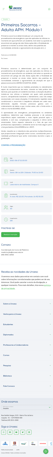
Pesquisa (7, 366)
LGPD (17, 449)
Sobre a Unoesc (10, 304)
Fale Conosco (9, 386)
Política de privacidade (7, 449)
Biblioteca (7, 376)
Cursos (6, 355)
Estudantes (8, 325)
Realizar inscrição (10, 234)
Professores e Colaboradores (15, 345)
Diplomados (8, 335)
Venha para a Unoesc (12, 314)
